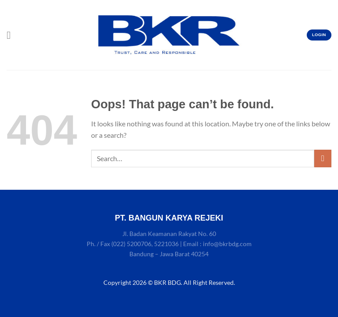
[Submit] (322, 158)
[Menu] (12, 35)
